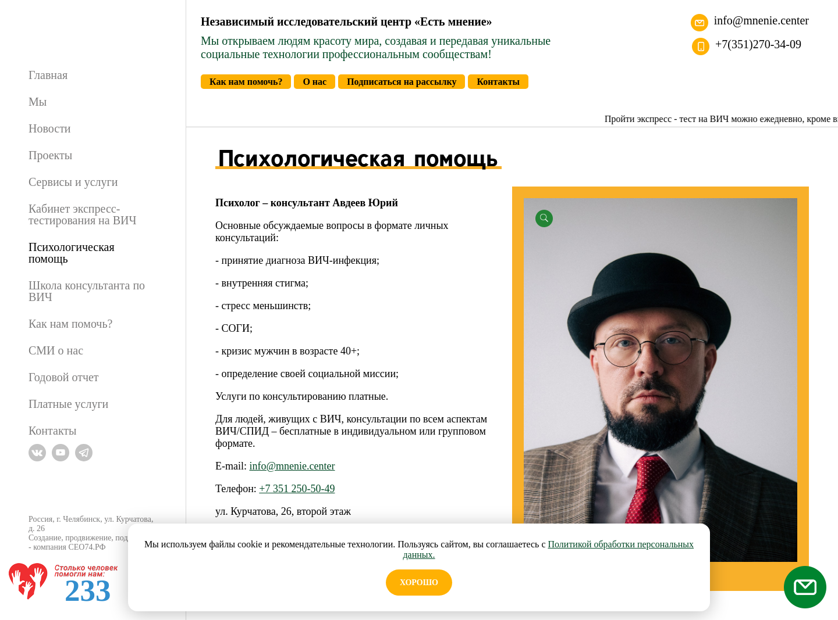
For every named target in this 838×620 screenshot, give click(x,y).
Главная (48, 75)
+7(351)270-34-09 (758, 44)
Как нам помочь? (70, 323)
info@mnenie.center (761, 20)
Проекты (50, 155)
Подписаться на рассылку (401, 82)
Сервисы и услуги (73, 181)
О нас (314, 82)
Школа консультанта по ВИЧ (87, 291)
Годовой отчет (64, 377)
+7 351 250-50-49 (297, 488)
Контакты (53, 430)
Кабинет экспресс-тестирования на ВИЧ (82, 214)
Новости (50, 128)
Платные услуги (68, 403)
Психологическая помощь (72, 253)
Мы (38, 101)
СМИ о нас (56, 350)
